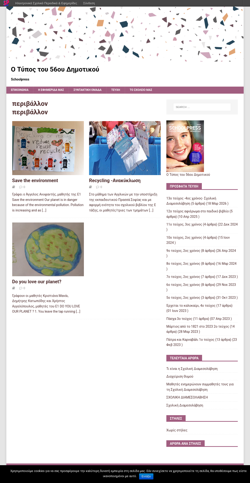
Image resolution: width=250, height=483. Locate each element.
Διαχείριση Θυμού (179, 376)
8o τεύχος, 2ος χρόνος (183, 263)
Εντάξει (146, 476)
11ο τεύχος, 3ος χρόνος (184, 224)
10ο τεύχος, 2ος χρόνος (184, 237)
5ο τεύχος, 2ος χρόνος (183, 297)
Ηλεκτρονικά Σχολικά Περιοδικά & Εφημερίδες (46, 3)
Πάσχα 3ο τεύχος (179, 319)
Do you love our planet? (37, 281)
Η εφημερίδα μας (51, 90)
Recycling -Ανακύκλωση (115, 180)
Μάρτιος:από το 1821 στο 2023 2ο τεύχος (197, 326)
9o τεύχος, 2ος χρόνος (183, 251)
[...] (44, 210)
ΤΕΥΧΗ (115, 90)
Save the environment (35, 180)
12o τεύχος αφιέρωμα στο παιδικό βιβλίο (197, 211)
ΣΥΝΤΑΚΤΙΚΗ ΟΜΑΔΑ (88, 90)
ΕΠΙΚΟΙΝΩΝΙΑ (20, 90)
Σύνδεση (89, 3)
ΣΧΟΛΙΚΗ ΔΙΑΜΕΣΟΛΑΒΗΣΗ (187, 397)
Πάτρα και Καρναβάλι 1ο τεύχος (190, 339)
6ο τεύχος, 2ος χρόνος (183, 285)
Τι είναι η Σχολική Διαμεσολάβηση (192, 369)
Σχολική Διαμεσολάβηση (184, 405)
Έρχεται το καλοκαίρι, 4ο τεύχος (190, 305)
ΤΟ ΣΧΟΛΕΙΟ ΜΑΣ (141, 90)
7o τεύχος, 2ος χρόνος (183, 277)
